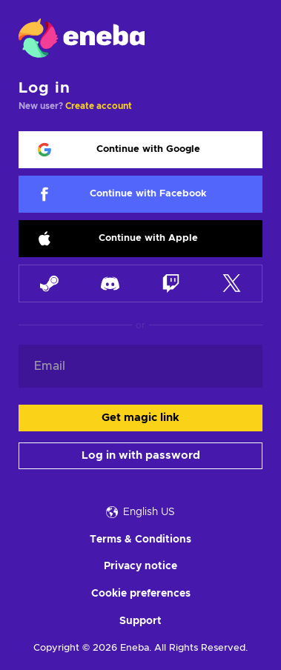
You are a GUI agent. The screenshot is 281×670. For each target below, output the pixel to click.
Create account (98, 106)
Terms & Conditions (140, 539)
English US (140, 512)
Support (140, 621)
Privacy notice (140, 566)
